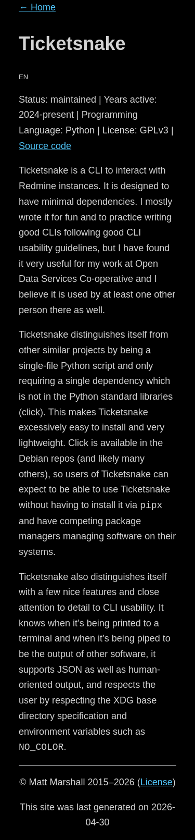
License (156, 782)
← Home (37, 7)
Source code (45, 146)
